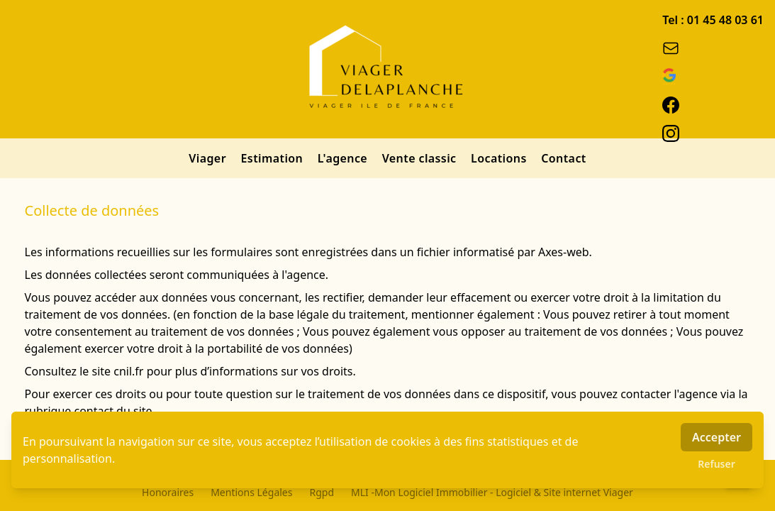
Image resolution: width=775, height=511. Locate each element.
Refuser (716, 464)
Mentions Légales (251, 492)
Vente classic (420, 158)
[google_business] (713, 76)
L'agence (344, 158)
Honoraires (168, 492)
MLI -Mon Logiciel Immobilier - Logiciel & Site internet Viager (492, 492)
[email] (713, 48)
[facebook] (713, 105)
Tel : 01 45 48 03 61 (713, 20)
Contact (563, 158)
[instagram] (713, 133)
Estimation (273, 158)
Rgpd (321, 492)
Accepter (716, 437)
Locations (500, 158)
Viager (209, 158)
